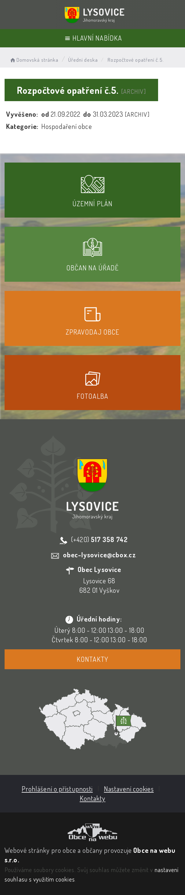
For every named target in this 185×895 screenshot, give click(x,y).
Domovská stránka (33, 60)
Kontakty (92, 659)
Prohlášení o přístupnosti (57, 788)
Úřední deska (83, 60)
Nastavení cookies (129, 788)
